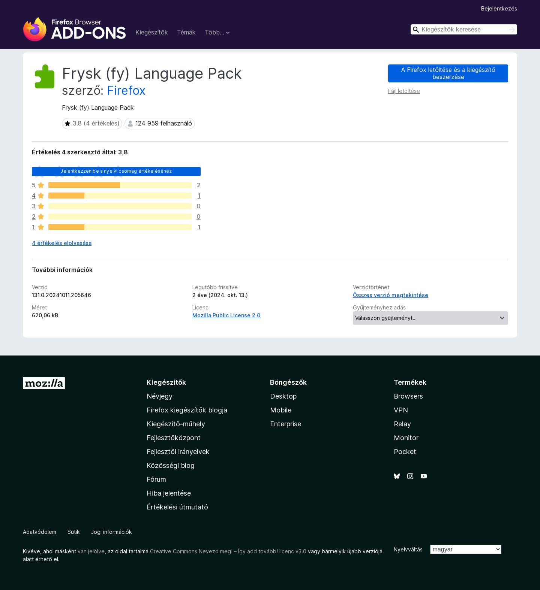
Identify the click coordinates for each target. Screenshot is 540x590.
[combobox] (464, 29)
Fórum (156, 479)
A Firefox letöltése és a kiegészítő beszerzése (448, 73)
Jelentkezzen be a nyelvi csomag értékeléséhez (116, 171)
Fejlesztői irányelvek (178, 452)
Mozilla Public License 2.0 (226, 315)
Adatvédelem (39, 532)
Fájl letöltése (404, 91)
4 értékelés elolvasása (62, 243)
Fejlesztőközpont (174, 438)
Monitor (406, 438)
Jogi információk (111, 532)
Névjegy (159, 396)
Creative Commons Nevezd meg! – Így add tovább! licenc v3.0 (228, 551)
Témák (186, 32)
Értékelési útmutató (177, 507)
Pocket (405, 452)
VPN (401, 410)
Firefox (126, 90)
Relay (402, 424)
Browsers (408, 396)
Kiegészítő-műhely (176, 424)
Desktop (283, 396)
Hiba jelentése (169, 493)
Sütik (74, 532)
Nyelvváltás (408, 549)
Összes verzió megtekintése (390, 295)
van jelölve (91, 551)
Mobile (280, 410)
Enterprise (285, 424)
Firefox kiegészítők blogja (187, 410)
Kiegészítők (151, 32)
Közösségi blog (171, 465)
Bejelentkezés (499, 8)
